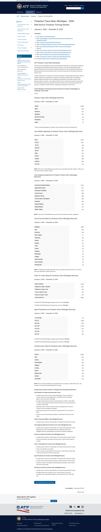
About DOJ (19, 523)
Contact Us (81, 5)
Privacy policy (72, 525)
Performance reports (74, 523)
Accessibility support (22, 525)
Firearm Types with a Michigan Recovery (50, 42)
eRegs (66, 5)
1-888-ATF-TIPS (68, 513)
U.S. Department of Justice (42, 519)
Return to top (80, 492)
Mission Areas (25, 16)
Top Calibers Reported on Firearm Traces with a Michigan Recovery (57, 44)
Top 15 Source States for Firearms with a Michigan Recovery (55, 50)
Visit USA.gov (49, 529)
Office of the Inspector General (57, 524)
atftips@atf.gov (79, 513)
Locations (76, 5)
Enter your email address (23, 499)
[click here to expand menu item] (31, 21)
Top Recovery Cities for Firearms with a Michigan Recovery (55, 56)
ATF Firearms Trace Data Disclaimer (45, 36)
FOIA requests (37, 523)
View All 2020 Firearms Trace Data (45, 482)
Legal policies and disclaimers (41, 525)
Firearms (33, 16)
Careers (70, 5)
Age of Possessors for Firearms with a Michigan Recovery (55, 54)
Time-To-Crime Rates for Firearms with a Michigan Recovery (55, 52)
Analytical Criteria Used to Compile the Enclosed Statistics (51, 58)
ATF (18, 16)
